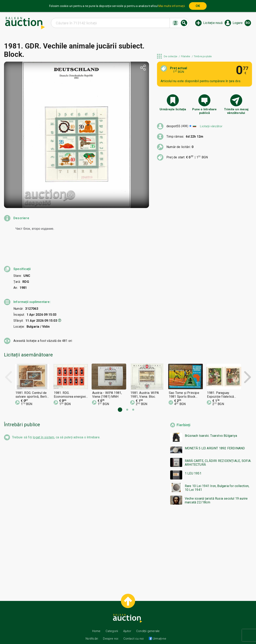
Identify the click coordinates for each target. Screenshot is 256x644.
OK (198, 6)
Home (96, 624)
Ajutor (127, 624)
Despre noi (110, 631)
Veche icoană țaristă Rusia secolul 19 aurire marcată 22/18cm (216, 493)
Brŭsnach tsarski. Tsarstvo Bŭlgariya (211, 428)
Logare (238, 23)
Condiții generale (148, 624)
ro (248, 23)
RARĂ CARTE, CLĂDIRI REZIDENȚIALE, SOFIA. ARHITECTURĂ (218, 455)
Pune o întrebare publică (204, 111)
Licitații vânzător (211, 126)
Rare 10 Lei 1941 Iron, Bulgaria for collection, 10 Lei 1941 (217, 480)
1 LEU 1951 (193, 466)
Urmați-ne (159, 631)
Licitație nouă (213, 23)
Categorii (112, 624)
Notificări (92, 631)
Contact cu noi (133, 631)
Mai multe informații (171, 6)
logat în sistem (43, 430)
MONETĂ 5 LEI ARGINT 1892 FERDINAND (215, 441)
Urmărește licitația (173, 109)
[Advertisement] (124, 540)
